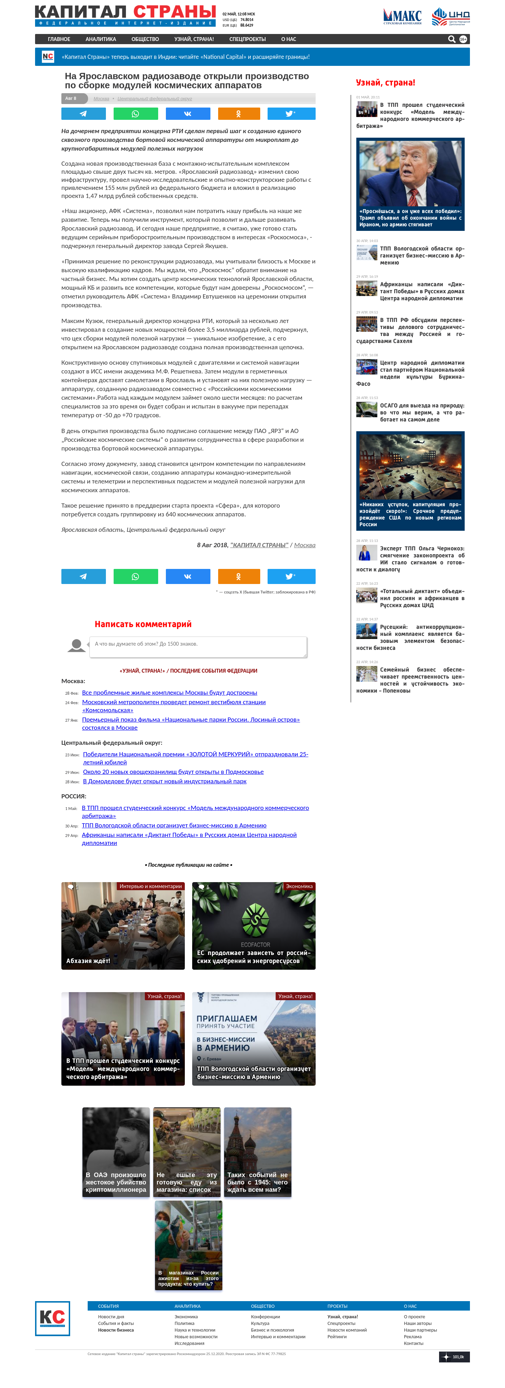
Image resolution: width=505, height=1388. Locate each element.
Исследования (189, 1343)
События (108, 1306)
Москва (101, 98)
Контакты (414, 1343)
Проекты (338, 1306)
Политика (185, 1323)
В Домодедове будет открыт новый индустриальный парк (165, 781)
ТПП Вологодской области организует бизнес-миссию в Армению (174, 825)
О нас (288, 39)
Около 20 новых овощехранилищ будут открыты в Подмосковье (173, 772)
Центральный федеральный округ (154, 98)
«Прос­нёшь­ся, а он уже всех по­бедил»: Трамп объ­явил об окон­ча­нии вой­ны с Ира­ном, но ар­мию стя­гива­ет (410, 218)
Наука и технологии (195, 1330)
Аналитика (101, 39)
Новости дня (111, 1317)
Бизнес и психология (272, 1330)
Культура (260, 1323)
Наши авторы (418, 1323)
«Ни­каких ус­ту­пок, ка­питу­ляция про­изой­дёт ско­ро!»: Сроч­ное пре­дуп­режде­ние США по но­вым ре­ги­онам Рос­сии (410, 514)
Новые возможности (196, 1337)
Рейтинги (337, 1337)
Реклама (413, 1337)
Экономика (299, 886)
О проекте (414, 1317)
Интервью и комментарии (151, 886)
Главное (59, 39)
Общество (145, 39)
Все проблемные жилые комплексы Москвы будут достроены (169, 692)
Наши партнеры (420, 1330)
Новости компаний (347, 1330)
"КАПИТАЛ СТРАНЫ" (259, 545)
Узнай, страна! (194, 39)
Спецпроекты (248, 39)
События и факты (116, 1323)
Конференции (265, 1317)
